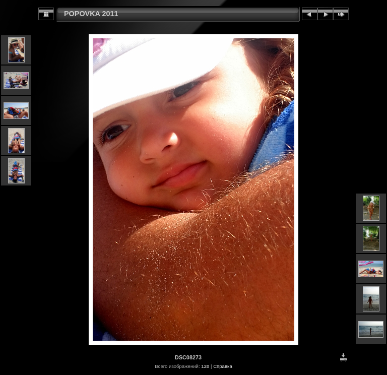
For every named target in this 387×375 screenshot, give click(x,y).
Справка (222, 366)
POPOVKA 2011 (91, 14)
